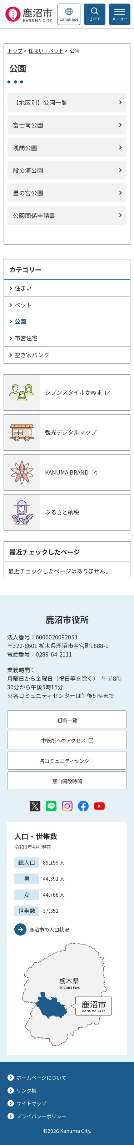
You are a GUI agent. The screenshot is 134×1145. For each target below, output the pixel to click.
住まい (23, 288)
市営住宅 (26, 338)
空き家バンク (32, 354)
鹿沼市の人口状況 (49, 929)
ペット (23, 304)
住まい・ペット (46, 50)
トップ (15, 50)
